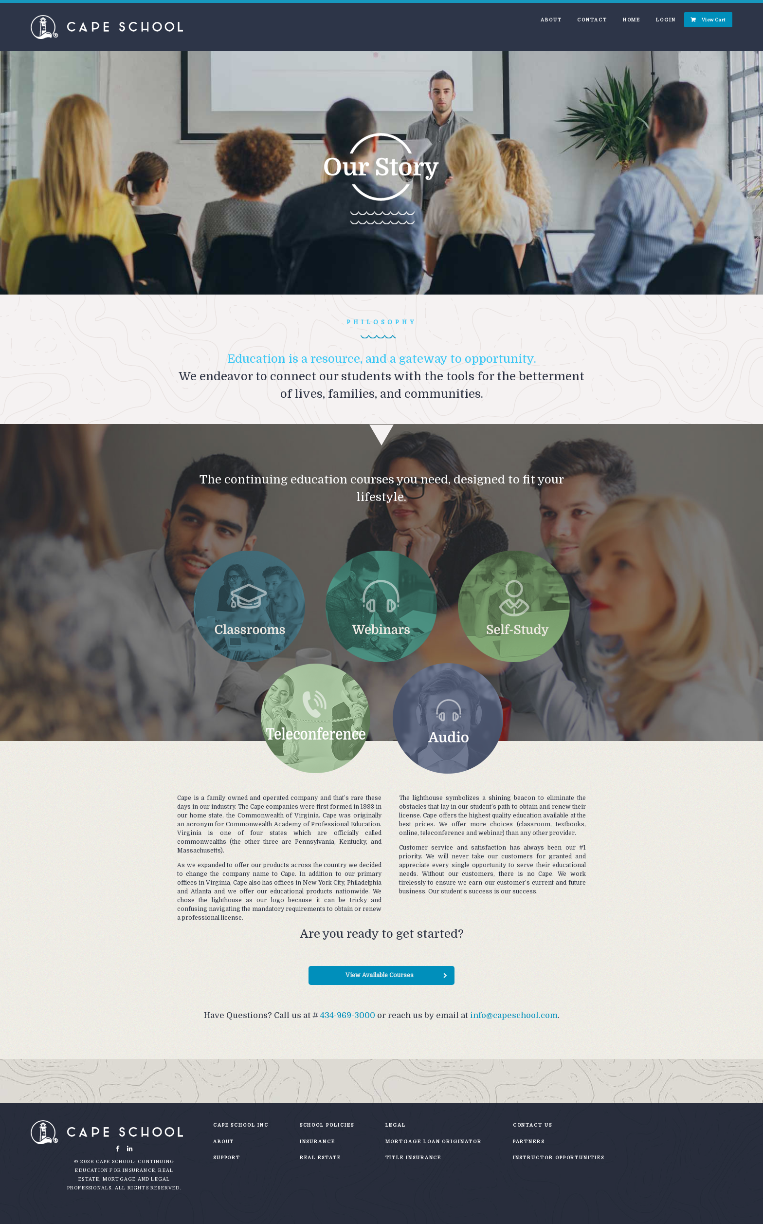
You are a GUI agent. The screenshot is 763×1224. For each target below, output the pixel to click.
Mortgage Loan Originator (433, 1141)
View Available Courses (379, 975)
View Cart (714, 19)
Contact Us (532, 1125)
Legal (395, 1125)
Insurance (317, 1141)
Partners (529, 1141)
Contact (592, 19)
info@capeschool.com (514, 1015)
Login (666, 19)
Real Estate (320, 1157)
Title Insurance (413, 1157)
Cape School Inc (241, 1125)
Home (632, 19)
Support (226, 1157)
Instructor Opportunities (558, 1157)
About (551, 19)
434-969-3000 (347, 1015)
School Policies (327, 1125)
